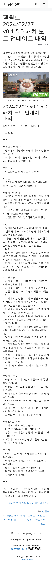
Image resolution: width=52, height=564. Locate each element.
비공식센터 (12, 4)
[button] (36, 4)
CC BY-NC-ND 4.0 (26, 548)
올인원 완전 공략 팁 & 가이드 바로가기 (28, 502)
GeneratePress (26, 559)
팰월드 (45, 511)
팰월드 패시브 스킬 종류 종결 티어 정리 (36, 520)
